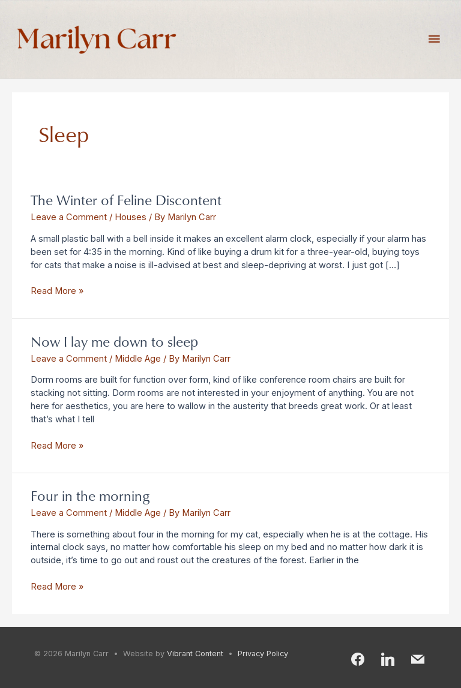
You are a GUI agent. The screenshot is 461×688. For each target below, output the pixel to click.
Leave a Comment (69, 217)
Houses (130, 217)
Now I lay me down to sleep (114, 341)
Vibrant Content (195, 653)
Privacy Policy (263, 653)
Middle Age (138, 358)
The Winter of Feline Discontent (126, 199)
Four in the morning (90, 495)
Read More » (57, 290)
